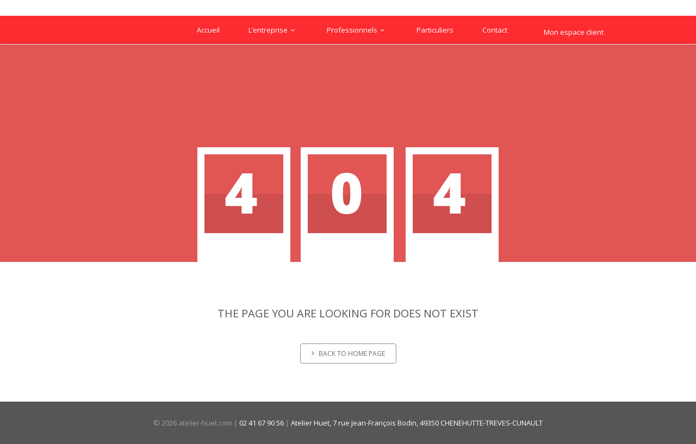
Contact (494, 30)
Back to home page (348, 353)
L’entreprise (273, 30)
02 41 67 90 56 (261, 423)
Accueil (208, 30)
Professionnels (357, 30)
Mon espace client (574, 32)
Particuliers (435, 30)
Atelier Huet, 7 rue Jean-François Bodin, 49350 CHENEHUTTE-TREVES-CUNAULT (417, 423)
